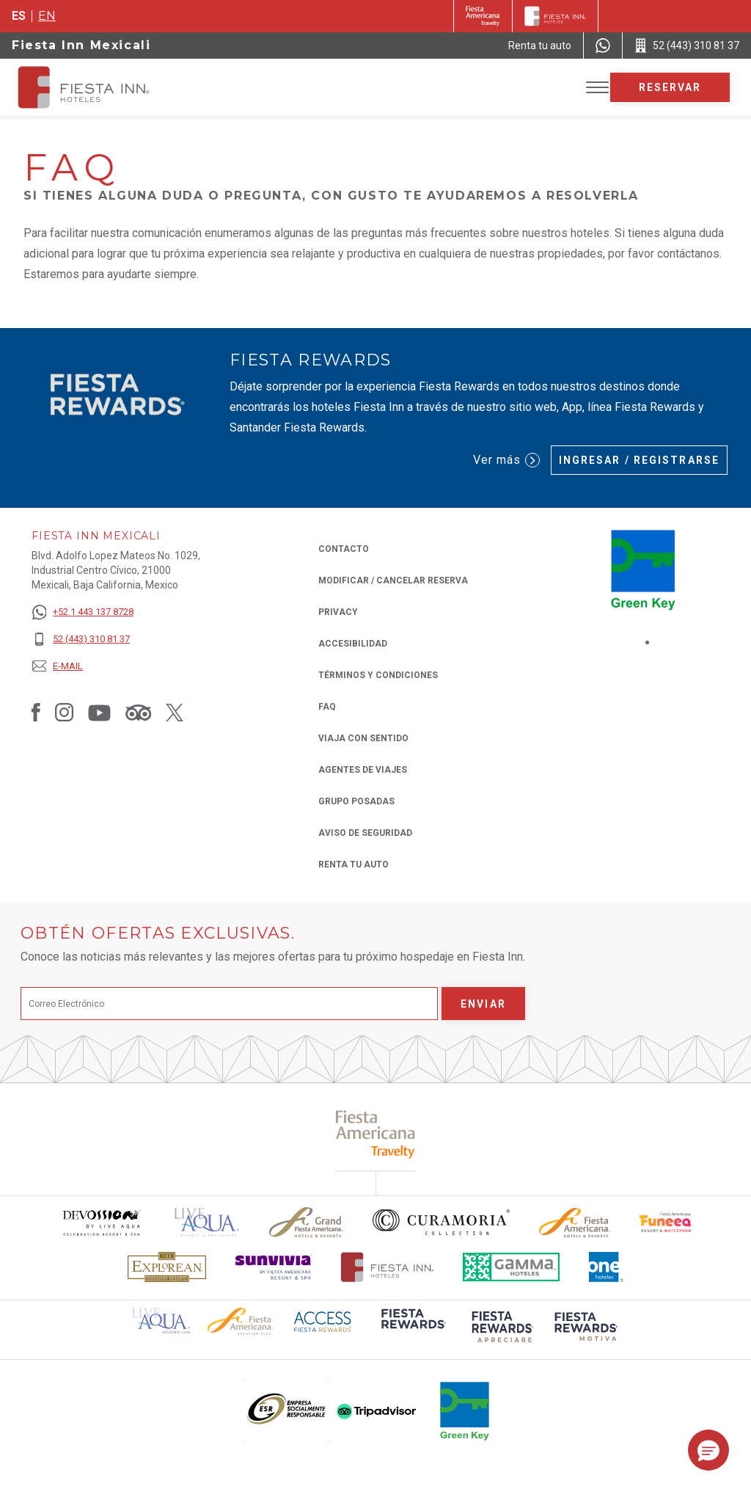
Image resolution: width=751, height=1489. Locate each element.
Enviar (483, 1004)
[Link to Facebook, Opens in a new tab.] (36, 712)
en (47, 16)
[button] (708, 1450)
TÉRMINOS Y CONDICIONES (378, 675)
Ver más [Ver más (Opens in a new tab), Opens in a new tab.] (506, 460)
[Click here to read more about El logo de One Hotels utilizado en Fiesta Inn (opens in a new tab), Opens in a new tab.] (606, 1267)
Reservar (670, 87)
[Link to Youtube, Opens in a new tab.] (99, 712)
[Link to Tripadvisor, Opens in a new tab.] (138, 712)
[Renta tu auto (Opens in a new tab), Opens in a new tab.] (540, 45)
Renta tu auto (353, 863)
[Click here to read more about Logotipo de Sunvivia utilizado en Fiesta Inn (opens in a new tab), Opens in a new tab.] (273, 1267)
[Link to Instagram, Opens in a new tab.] (64, 712)
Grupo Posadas (356, 801)
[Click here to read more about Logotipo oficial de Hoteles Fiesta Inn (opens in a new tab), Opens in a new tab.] (387, 1267)
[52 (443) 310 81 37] (82, 639)
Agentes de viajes (362, 770)
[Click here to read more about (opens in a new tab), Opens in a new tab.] (376, 1134)
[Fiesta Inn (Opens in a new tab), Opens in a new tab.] (483, 16)
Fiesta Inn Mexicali (81, 45)
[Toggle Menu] (597, 88)
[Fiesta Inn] (555, 16)
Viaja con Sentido (363, 738)
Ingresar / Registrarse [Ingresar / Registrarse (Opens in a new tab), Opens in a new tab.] (639, 460)
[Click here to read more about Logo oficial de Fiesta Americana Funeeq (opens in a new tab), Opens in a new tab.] (666, 1222)
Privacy (338, 611)
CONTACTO (343, 549)
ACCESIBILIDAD (352, 643)
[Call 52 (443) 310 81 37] (687, 45)
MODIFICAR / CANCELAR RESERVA (393, 580)
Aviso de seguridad (365, 833)
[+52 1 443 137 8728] (82, 612)
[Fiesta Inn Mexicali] (97, 87)
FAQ (327, 707)
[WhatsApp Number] (603, 45)
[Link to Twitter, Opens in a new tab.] (174, 712)
